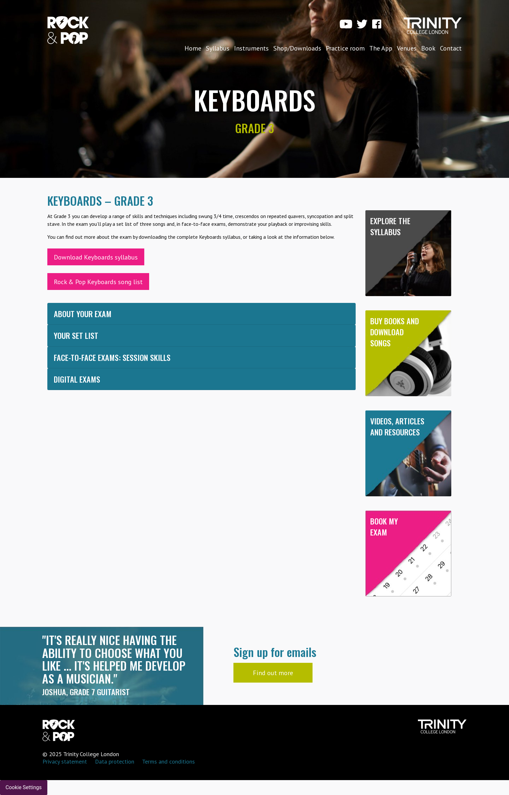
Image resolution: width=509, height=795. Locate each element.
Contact (451, 48)
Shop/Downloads (297, 48)
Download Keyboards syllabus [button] (96, 257)
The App (380, 48)
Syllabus (218, 48)
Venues (407, 48)
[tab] (201, 314)
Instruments (251, 48)
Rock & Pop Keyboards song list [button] (98, 282)
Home (192, 48)
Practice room (345, 48)
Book (428, 48)
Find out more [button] (273, 673)
